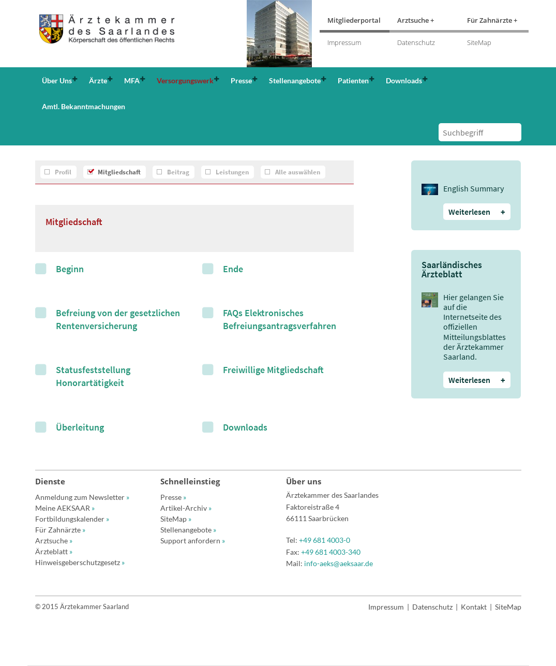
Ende (233, 269)
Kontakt (474, 606)
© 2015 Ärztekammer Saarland (82, 606)
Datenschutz (416, 42)
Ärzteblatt (53, 551)
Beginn (70, 269)
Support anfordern (192, 540)
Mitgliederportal (354, 20)
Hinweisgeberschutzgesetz (80, 562)
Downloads (245, 427)
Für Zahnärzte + (492, 20)
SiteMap (479, 42)
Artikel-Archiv (186, 508)
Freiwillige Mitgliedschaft (273, 370)
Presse (173, 497)
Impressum (344, 42)
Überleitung (80, 427)
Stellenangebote (188, 529)
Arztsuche (53, 540)
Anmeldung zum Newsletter (82, 497)
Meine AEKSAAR (65, 508)
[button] (58, 80)
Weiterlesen (476, 211)
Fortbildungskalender (72, 518)
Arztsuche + (415, 20)
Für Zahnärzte (60, 529)
